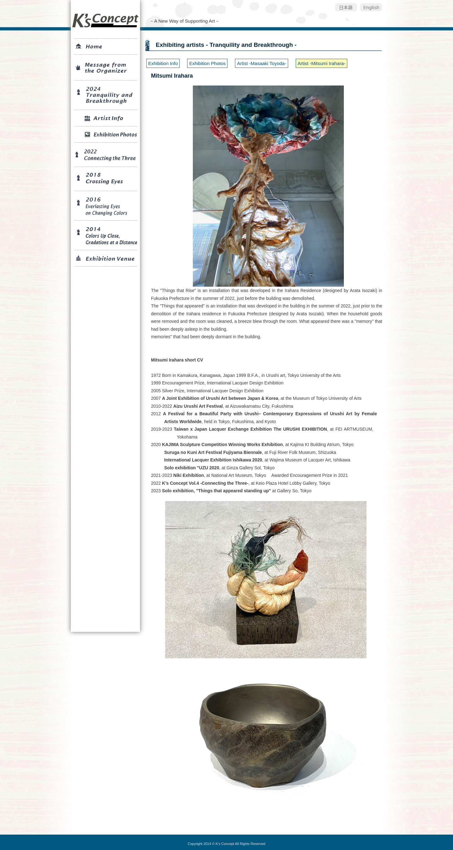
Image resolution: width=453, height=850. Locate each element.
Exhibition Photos (207, 63)
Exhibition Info (163, 63)
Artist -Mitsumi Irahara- (321, 63)
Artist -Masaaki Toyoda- (261, 63)
